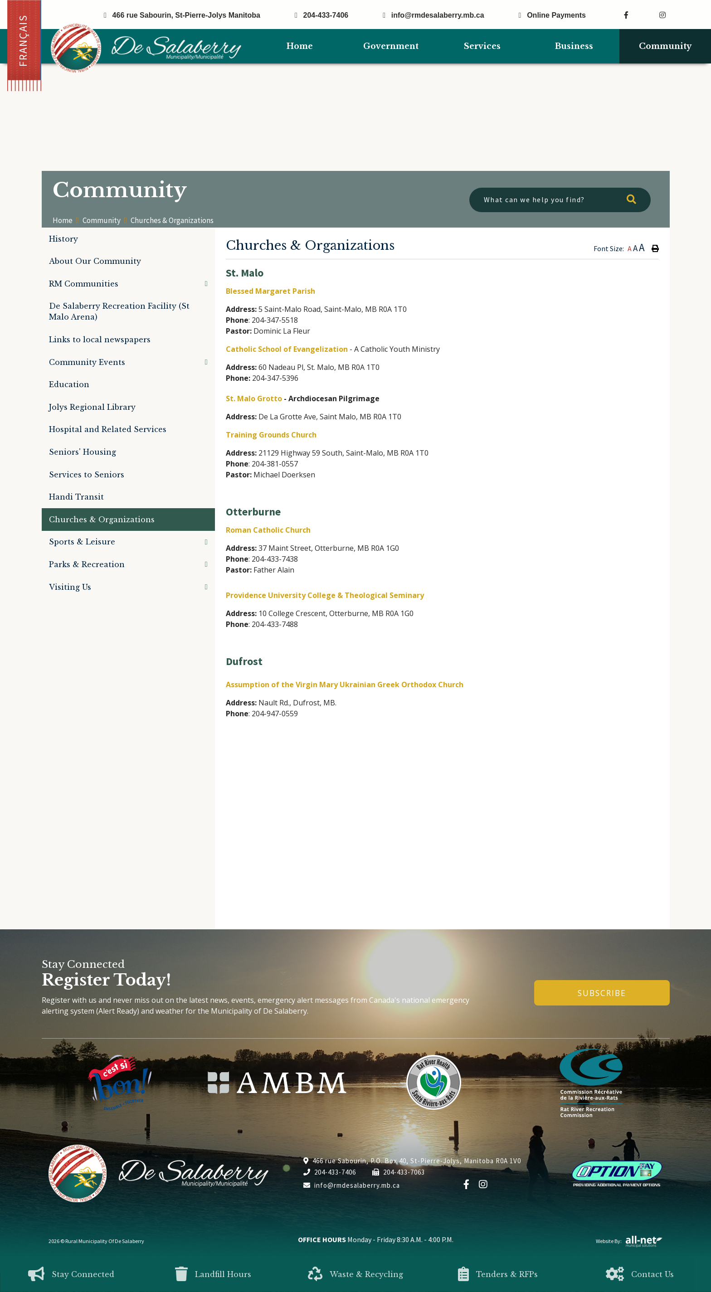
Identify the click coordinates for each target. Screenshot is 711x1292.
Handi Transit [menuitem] (76, 496)
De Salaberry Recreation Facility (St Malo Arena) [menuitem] (119, 311)
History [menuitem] (63, 238)
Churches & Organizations (172, 220)
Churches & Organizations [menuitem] (102, 519)
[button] (206, 283)
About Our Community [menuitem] (95, 261)
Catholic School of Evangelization (287, 349)
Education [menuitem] (69, 384)
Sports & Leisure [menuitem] (82, 541)
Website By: (629, 1241)
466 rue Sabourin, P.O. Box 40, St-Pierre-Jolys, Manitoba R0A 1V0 (412, 1160)
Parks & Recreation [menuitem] (87, 564)
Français (23, 41)
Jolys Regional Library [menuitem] (92, 407)
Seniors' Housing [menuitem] (82, 452)
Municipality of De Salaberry (146, 48)
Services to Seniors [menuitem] (86, 474)
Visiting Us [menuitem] (70, 587)
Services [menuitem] (482, 46)
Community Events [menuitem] (87, 362)
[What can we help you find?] (560, 200)
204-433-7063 (398, 1172)
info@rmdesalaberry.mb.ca (351, 1185)
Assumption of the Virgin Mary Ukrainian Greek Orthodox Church (344, 685)
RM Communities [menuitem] (83, 283)
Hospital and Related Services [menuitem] (107, 429)
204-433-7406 (329, 1172)
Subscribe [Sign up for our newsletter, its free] (602, 992)
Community (102, 220)
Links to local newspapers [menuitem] (100, 339)
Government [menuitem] (391, 46)
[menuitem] (300, 46)
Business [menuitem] (574, 46)
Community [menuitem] (665, 46)
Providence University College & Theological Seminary (325, 595)
